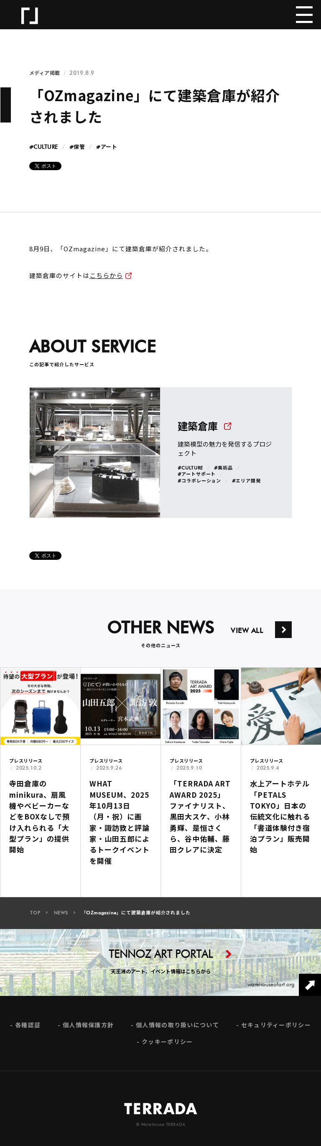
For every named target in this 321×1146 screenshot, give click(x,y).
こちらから (106, 275)
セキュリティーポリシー (276, 1030)
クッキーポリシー (167, 1047)
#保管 (77, 147)
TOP (35, 918)
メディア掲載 (44, 73)
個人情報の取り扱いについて (177, 1030)
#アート (106, 147)
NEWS (61, 918)
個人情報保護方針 (88, 1030)
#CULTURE (43, 147)
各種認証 (28, 1030)
